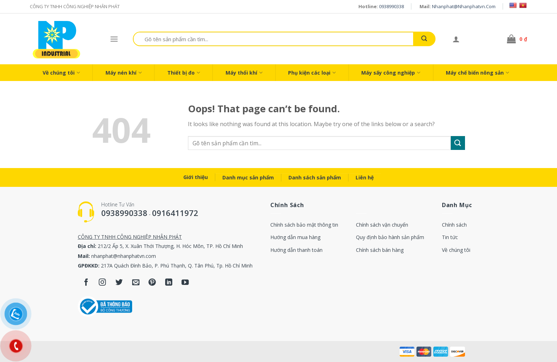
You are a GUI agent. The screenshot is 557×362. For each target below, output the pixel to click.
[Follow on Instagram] (102, 283)
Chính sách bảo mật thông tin (304, 224)
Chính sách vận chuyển (382, 224)
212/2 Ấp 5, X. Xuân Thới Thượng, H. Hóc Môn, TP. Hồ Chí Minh (170, 246)
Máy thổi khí (244, 72)
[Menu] (114, 39)
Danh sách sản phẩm (314, 177)
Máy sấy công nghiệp (390, 72)
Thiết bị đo (183, 72)
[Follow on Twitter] (119, 283)
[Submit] (424, 38)
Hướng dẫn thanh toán (296, 250)
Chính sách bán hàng (380, 250)
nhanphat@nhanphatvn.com (464, 6)
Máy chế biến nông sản (477, 72)
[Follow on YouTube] (185, 283)
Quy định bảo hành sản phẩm (390, 237)
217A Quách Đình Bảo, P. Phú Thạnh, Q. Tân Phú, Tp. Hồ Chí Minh (177, 265)
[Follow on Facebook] (86, 283)
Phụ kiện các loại (312, 72)
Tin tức (450, 237)
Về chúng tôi (61, 72)
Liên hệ (365, 177)
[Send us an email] (136, 283)
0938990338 (391, 6)
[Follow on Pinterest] (152, 283)
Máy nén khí (124, 72)
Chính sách (454, 224)
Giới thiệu (195, 177)
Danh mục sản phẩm (248, 177)
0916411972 (175, 212)
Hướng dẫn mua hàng (295, 237)
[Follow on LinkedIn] (169, 283)
